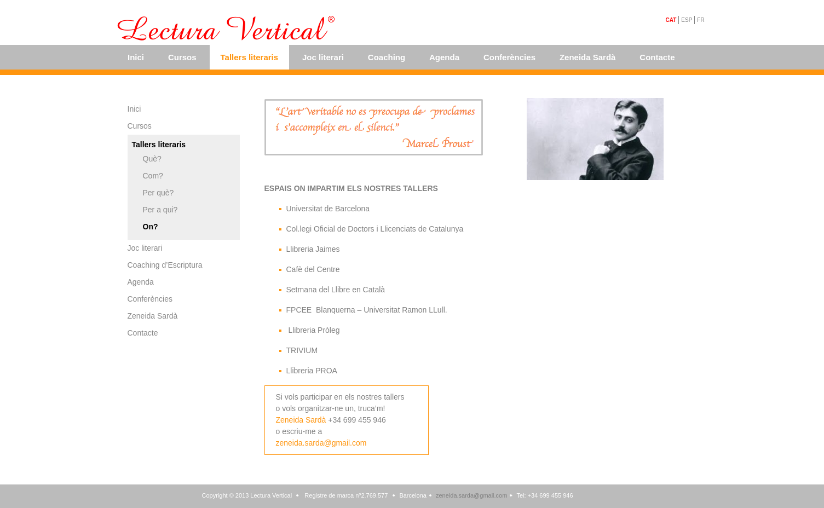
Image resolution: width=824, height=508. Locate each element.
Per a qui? (160, 209)
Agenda (444, 57)
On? (150, 226)
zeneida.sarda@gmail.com (321, 442)
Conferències (509, 57)
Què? (152, 158)
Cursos (182, 57)
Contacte (657, 57)
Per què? (158, 192)
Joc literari (323, 57)
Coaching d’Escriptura (165, 265)
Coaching (386, 57)
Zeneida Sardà (588, 57)
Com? (153, 175)
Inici (136, 57)
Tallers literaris (250, 57)
